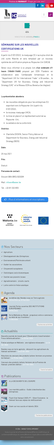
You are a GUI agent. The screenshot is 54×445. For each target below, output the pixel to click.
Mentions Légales (31, 434)
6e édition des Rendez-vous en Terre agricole (26, 298)
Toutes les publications (44, 415)
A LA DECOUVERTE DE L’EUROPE (22, 381)
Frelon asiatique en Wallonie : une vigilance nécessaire (22, 342)
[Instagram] (47, 5)
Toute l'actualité (46, 369)
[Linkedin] (42, 5)
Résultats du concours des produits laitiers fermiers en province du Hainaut (26, 356)
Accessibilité (42, 434)
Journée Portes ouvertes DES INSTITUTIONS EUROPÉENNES (26, 307)
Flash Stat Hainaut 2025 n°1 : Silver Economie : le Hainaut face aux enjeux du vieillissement (28, 399)
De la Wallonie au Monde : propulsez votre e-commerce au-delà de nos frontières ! (30, 316)
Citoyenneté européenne (13, 268)
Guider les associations (13, 264)
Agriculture (8, 252)
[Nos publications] (4, 383)
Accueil (29, 37)
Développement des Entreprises (16, 256)
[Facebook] (38, 5)
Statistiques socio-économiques (16, 273)
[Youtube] (51, 5)
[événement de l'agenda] (4, 300)
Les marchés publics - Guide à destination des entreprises (27, 390)
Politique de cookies (18, 434)
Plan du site (37, 432)
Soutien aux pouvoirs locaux (15, 277)
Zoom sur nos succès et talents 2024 (23, 406)
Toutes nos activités (45, 324)
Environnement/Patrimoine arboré (17, 260)
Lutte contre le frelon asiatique (16, 285)
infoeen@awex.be (13, 182)
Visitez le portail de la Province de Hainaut (18, 432)
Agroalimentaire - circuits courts (16, 281)
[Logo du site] (15, 14)
